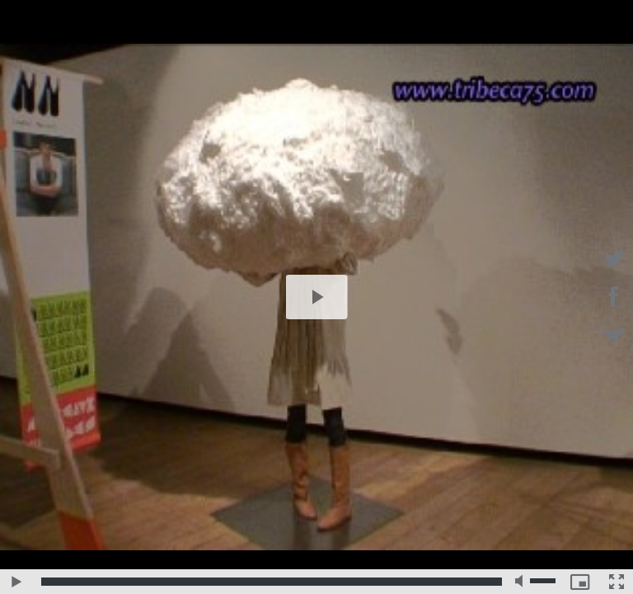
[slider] (271, 582)
